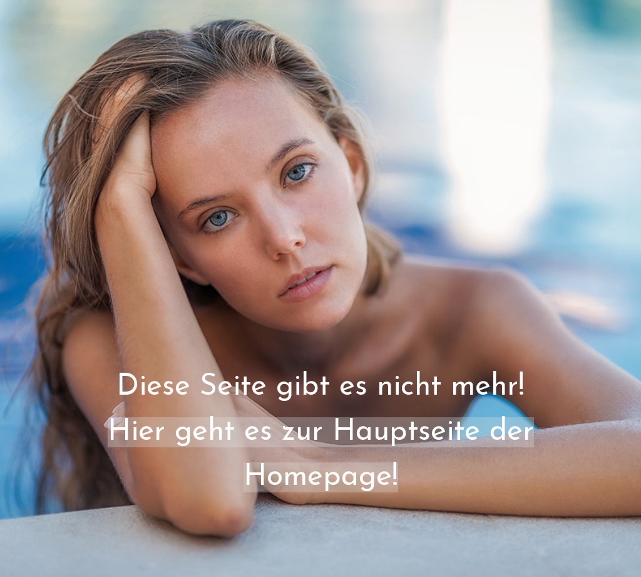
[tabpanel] (320, 319)
